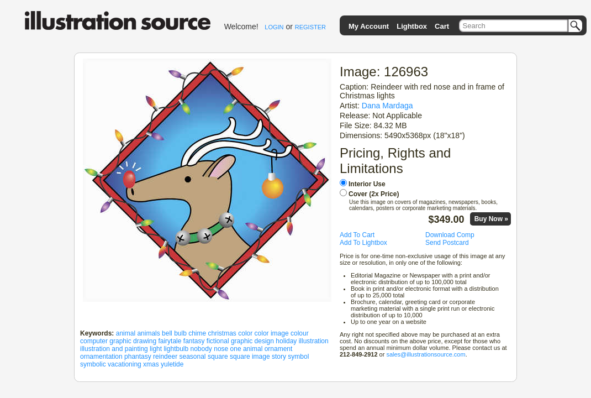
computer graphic (105, 341)
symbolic (93, 364)
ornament (279, 349)
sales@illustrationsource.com (425, 354)
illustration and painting (114, 349)
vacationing (124, 364)
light (156, 349)
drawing (144, 341)
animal (125, 333)
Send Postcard (447, 243)
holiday (286, 341)
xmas (151, 364)
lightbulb (175, 349)
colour (300, 333)
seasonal (192, 356)
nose (221, 349)
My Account (369, 26)
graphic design (252, 341)
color (245, 333)
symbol (298, 356)
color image (272, 333)
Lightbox (412, 26)
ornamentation (101, 356)
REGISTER (310, 27)
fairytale (169, 341)
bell (167, 333)
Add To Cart (357, 235)
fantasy (194, 341)
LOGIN (274, 27)
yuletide (172, 364)
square (218, 356)
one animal (246, 349)
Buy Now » (491, 219)
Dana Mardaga (387, 105)
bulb (180, 333)
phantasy (137, 356)
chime (197, 333)
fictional (218, 341)
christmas (222, 333)
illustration (314, 341)
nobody (201, 349)
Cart (442, 26)
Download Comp (449, 235)
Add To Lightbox (363, 243)
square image (250, 356)
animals (148, 333)
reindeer (165, 356)
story (279, 356)
